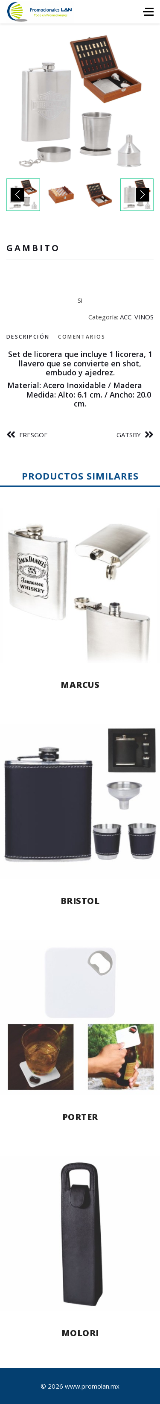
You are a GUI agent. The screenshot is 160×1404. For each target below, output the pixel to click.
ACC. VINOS (137, 317)
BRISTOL (80, 901)
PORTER (80, 1117)
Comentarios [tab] (81, 336)
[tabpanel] (80, 379)
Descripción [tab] (27, 336)
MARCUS (80, 684)
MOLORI (80, 1333)
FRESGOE (33, 434)
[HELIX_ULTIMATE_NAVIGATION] (148, 11)
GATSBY (128, 434)
